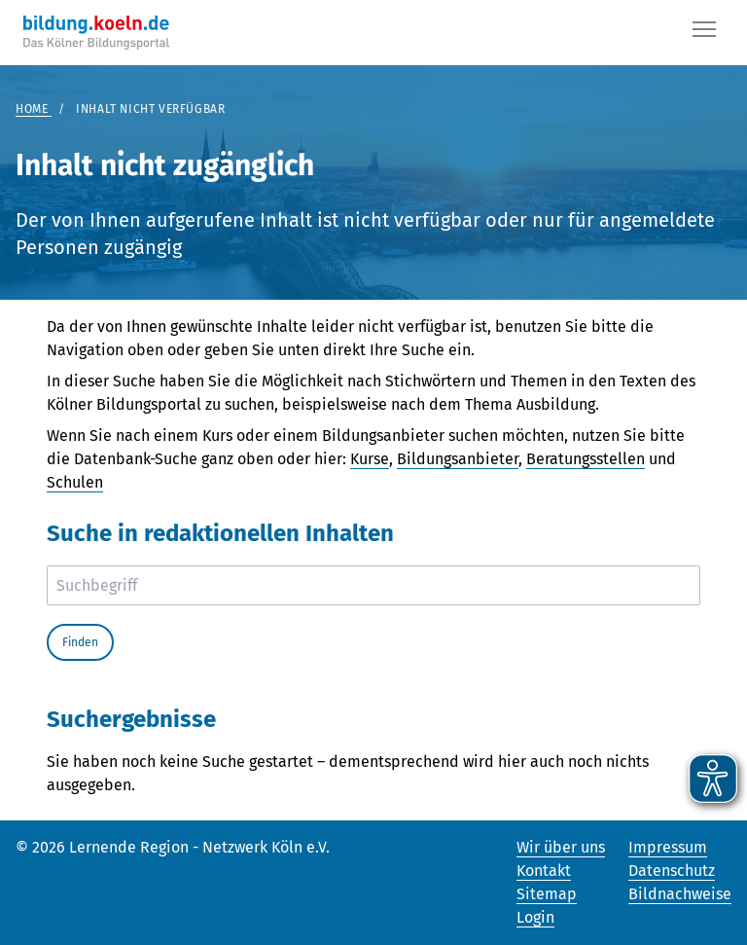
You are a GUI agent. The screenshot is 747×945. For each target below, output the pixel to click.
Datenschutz (671, 870)
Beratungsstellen (585, 459)
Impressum (667, 847)
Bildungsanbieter (457, 459)
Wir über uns (560, 847)
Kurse (369, 459)
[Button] (704, 33)
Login (535, 917)
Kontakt (543, 870)
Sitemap (546, 894)
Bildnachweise (679, 894)
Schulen (75, 482)
